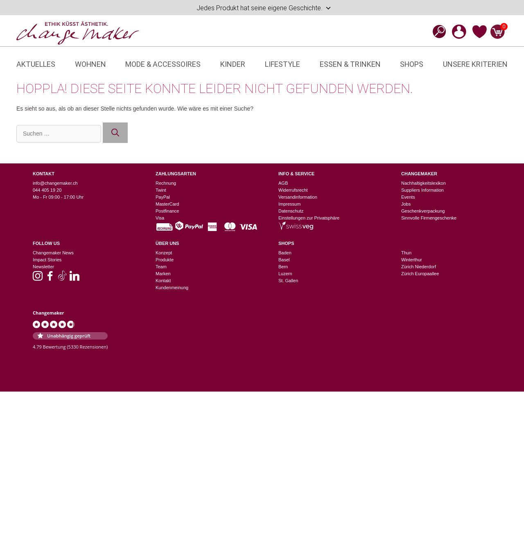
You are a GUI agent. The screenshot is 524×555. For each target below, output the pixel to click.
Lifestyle (282, 64)
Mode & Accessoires (163, 64)
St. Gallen (288, 280)
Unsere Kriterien (475, 64)
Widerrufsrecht (293, 190)
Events (408, 197)
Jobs (406, 204)
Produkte (165, 259)
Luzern (285, 273)
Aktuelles (35, 64)
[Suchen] (115, 132)
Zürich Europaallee (420, 273)
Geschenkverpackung (423, 210)
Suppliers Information (422, 190)
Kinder (232, 64)
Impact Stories (47, 259)
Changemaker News (53, 252)
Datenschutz (290, 210)
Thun (406, 252)
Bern (283, 266)
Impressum (289, 204)
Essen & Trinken (350, 64)
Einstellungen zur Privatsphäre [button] (308, 217)
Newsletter (43, 266)
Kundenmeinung (172, 287)
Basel (284, 259)
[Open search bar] (437, 31)
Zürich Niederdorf (418, 266)
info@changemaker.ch (55, 183)
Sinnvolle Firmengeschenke (428, 217)
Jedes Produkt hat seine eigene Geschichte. (264, 8)
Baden (284, 252)
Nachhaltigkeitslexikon (423, 183)
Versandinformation (297, 197)
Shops (411, 64)
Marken (163, 273)
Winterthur (411, 259)
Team (161, 266)
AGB (283, 183)
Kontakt (163, 280)
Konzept (164, 252)
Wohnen (90, 64)
